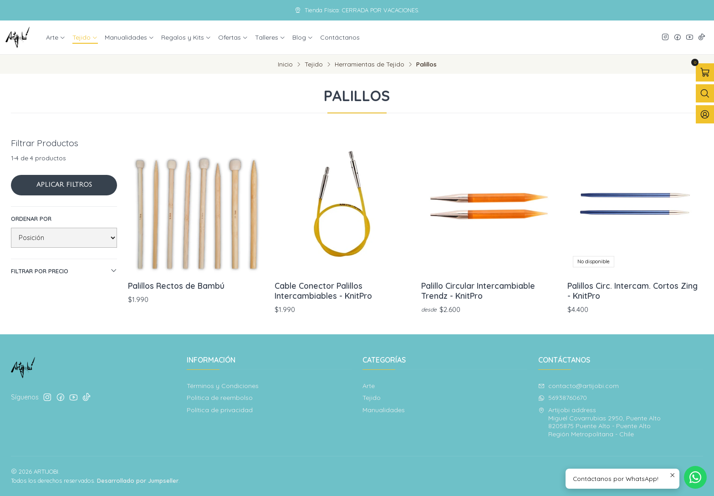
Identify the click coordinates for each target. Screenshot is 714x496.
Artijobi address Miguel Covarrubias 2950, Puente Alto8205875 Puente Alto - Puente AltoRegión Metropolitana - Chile (599, 422)
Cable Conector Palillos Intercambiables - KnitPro (323, 291)
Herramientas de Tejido (369, 64)
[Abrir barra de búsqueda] (705, 93)
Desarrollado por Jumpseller (137, 480)
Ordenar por (31, 218)
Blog (302, 37)
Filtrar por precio (64, 271)
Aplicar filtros (64, 184)
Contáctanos (340, 37)
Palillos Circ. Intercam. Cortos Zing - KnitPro (632, 291)
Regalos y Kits (186, 37)
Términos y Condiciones (223, 386)
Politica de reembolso (220, 398)
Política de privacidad (220, 410)
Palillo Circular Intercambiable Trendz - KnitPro (478, 291)
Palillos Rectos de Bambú (176, 286)
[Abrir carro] (705, 72)
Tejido (85, 37)
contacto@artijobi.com (578, 386)
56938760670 (562, 398)
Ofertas (233, 37)
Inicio (285, 64)
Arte (56, 37)
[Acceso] (705, 114)
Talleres (270, 37)
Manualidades (129, 37)
